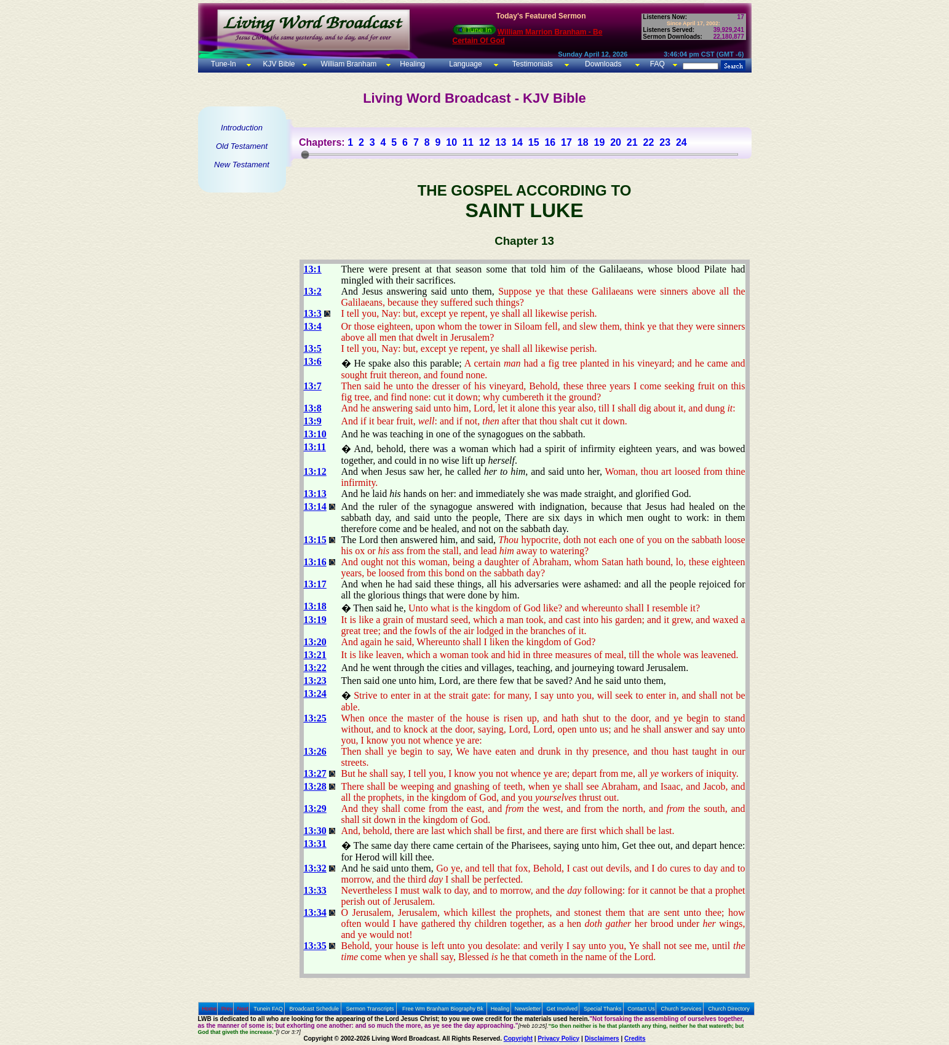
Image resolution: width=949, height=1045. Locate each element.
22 (648, 142)
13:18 (315, 606)
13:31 (315, 843)
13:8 (313, 408)
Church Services (681, 1009)
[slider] (305, 154)
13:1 (313, 269)
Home (209, 1009)
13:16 (315, 562)
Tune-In (223, 64)
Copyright (518, 1038)
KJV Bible (278, 64)
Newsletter (528, 1009)
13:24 (315, 693)
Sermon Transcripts (370, 1009)
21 (632, 142)
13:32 (315, 868)
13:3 (313, 313)
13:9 (313, 421)
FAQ (657, 64)
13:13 (315, 493)
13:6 (313, 361)
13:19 (315, 619)
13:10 (315, 434)
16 (549, 142)
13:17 (315, 584)
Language (464, 64)
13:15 (315, 539)
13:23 (315, 680)
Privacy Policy (558, 1038)
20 (615, 142)
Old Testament (242, 146)
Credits (634, 1038)
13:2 (313, 291)
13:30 (315, 830)
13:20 (315, 642)
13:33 (315, 890)
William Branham (347, 64)
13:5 (313, 348)
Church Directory (729, 1009)
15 (533, 142)
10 (451, 142)
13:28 (315, 786)
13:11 (315, 447)
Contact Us (641, 1009)
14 (517, 142)
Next (242, 1009)
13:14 (315, 506)
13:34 (315, 912)
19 (599, 142)
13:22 (315, 667)
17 (566, 142)
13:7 (313, 386)
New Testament (241, 164)
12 (484, 142)
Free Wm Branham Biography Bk (442, 1009)
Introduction (242, 127)
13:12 (315, 471)
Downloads (603, 64)
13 (500, 142)
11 (468, 142)
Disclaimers (602, 1038)
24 (681, 142)
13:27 (315, 773)
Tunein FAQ (268, 1009)
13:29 (315, 808)
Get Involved (562, 1009)
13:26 (315, 751)
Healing (411, 64)
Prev (227, 1009)
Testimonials (532, 64)
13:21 (315, 655)
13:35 (315, 945)
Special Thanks (602, 1009)
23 (664, 142)
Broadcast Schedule (314, 1009)
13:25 (315, 718)
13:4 (313, 326)
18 (583, 142)
